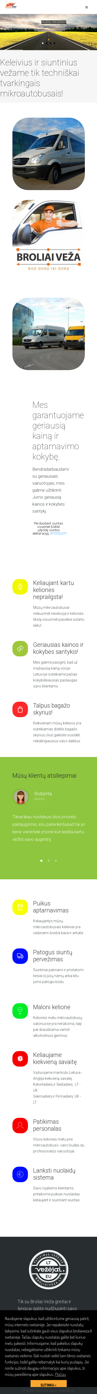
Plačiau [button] (60, 1374)
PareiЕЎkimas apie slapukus (48, 1390)
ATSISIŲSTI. (58, 533)
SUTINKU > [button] (48, 1385)
